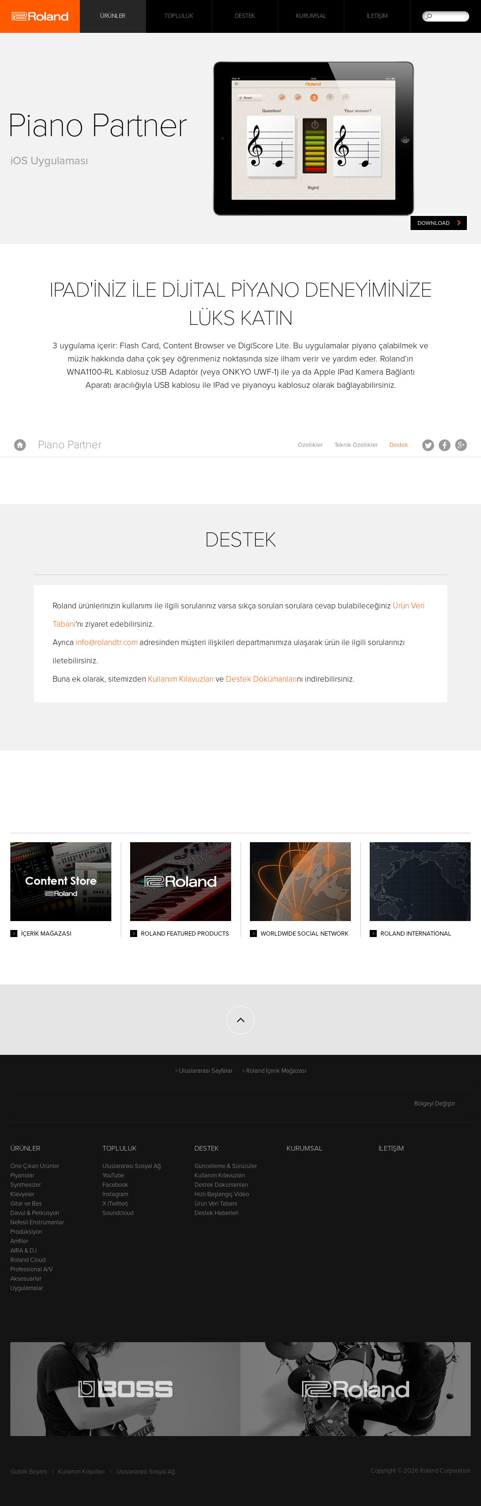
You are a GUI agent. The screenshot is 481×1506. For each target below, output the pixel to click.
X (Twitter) (115, 1203)
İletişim (377, 16)
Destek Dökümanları (261, 679)
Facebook (444, 445)
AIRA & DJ (23, 1250)
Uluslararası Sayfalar (206, 1071)
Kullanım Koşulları (81, 1471)
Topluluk (178, 16)
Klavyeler (22, 1194)
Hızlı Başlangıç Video (221, 1194)
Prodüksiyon (26, 1232)
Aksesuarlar (25, 1279)
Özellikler (310, 445)
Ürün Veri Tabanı (215, 1203)
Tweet (428, 445)
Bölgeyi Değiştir (442, 1103)
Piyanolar (22, 1175)
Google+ (461, 445)
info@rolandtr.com (107, 642)
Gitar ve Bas (26, 1203)
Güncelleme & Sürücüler (225, 1166)
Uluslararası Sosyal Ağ (131, 1166)
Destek (245, 16)
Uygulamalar (26, 1288)
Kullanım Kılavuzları (182, 679)
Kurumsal (311, 16)
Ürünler (25, 1148)
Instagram (115, 1194)
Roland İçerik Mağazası (276, 1071)
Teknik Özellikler (356, 445)
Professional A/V (31, 1269)
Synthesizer (25, 1185)
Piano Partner (69, 445)
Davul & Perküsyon (34, 1213)
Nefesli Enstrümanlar (37, 1222)
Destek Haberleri (216, 1213)
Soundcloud (117, 1213)
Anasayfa (20, 445)
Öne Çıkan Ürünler (34, 1166)
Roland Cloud (28, 1260)
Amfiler (19, 1241)
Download (434, 223)
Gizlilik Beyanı (28, 1471)
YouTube (113, 1175)
